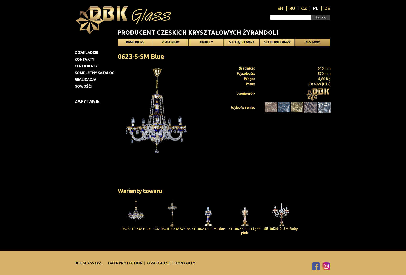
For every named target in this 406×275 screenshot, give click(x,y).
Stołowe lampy (277, 42)
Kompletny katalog (94, 73)
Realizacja (85, 79)
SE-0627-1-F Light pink (244, 231)
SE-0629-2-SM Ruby (281, 229)
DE (327, 8)
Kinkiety (206, 42)
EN (280, 8)
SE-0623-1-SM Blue (208, 229)
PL (315, 8)
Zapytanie (87, 101)
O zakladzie (86, 53)
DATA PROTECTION (125, 263)
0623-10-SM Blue (136, 229)
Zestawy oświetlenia (312, 43)
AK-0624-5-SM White (172, 229)
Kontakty (84, 59)
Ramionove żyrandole (135, 43)
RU (292, 8)
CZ (304, 8)
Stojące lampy (241, 42)
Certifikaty (86, 66)
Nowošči (83, 86)
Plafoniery (171, 42)
